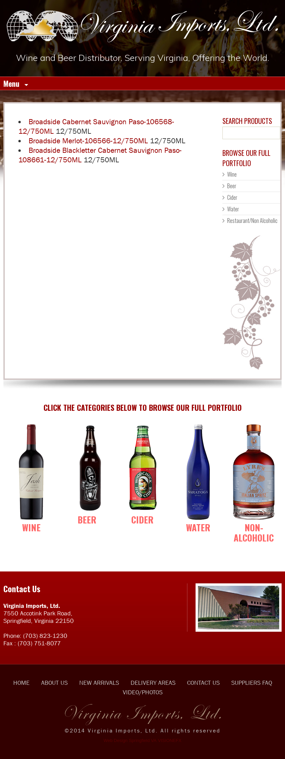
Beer (231, 186)
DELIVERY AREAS (153, 682)
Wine (232, 174)
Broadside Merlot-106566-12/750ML (88, 140)
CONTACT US (203, 682)
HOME (21, 682)
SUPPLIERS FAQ (251, 682)
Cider (232, 197)
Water (233, 209)
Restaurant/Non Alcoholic (252, 220)
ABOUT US (54, 682)
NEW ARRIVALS (99, 682)
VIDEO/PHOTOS (143, 692)
